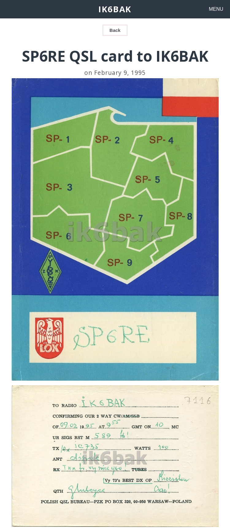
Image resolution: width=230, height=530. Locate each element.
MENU (216, 9)
